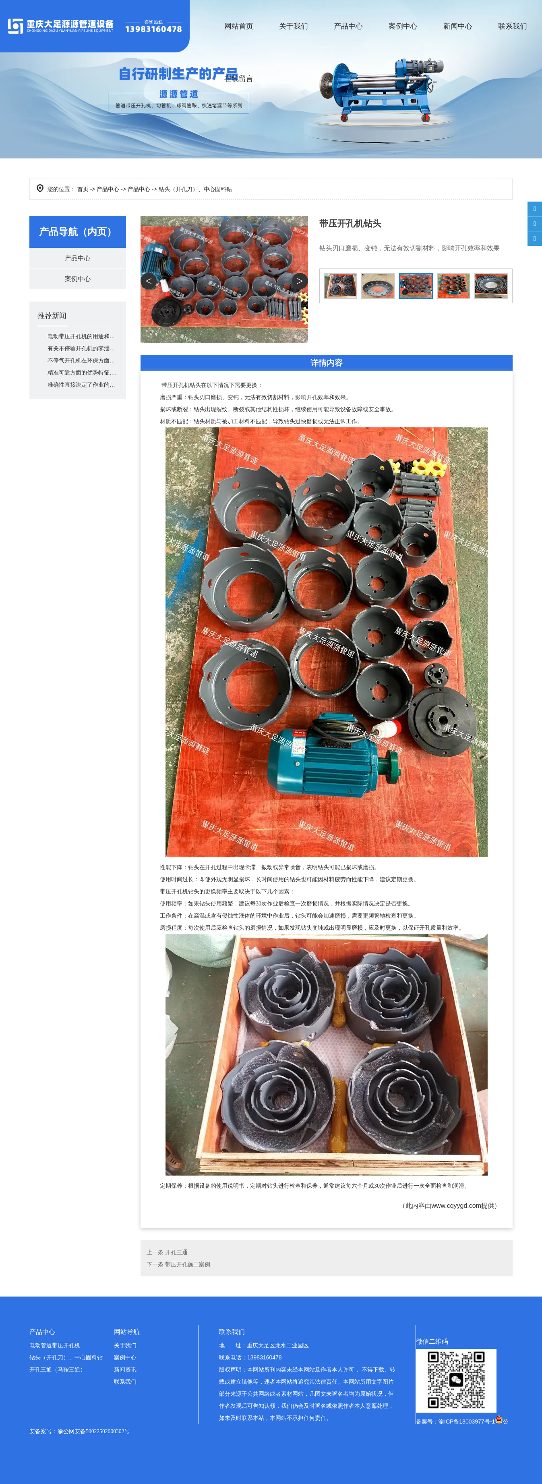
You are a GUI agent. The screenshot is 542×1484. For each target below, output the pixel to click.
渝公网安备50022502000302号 (94, 1431)
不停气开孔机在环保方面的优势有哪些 (83, 360)
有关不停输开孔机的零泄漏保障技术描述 (83, 348)
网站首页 (238, 26)
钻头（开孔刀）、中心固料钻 (66, 1357)
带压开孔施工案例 (187, 1264)
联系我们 (512, 26)
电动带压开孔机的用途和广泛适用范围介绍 (83, 336)
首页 (83, 189)
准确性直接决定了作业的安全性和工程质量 (83, 384)
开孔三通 (176, 1252)
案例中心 (403, 26)
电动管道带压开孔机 (54, 1345)
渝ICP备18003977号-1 (467, 1421)
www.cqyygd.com (456, 1205)
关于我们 (293, 26)
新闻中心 (457, 26)
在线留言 (238, 79)
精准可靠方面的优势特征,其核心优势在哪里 (83, 372)
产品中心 (348, 26)
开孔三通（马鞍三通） (57, 1369)
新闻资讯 (125, 1369)
